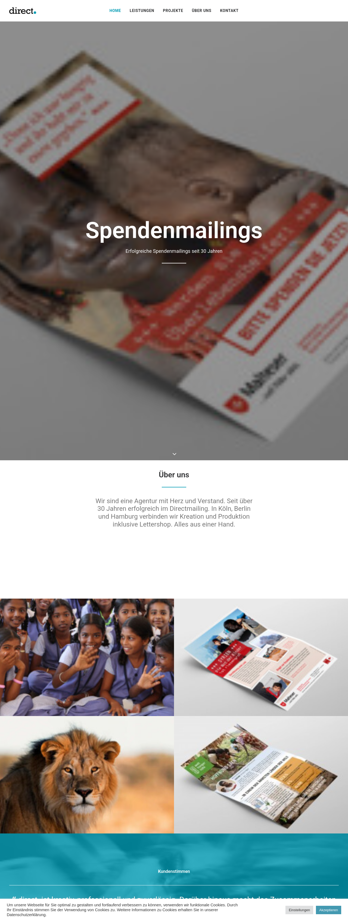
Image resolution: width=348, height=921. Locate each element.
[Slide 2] (177, 683)
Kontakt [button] (174, 776)
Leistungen (142, 10)
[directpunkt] (22, 10)
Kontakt (229, 10)
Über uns (202, 10)
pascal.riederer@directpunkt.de (156, 876)
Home (115, 10)
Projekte (173, 10)
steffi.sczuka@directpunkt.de (37, 876)
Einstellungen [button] (299, 910)
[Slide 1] (171, 683)
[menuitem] (115, 10)
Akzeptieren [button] (328, 910)
